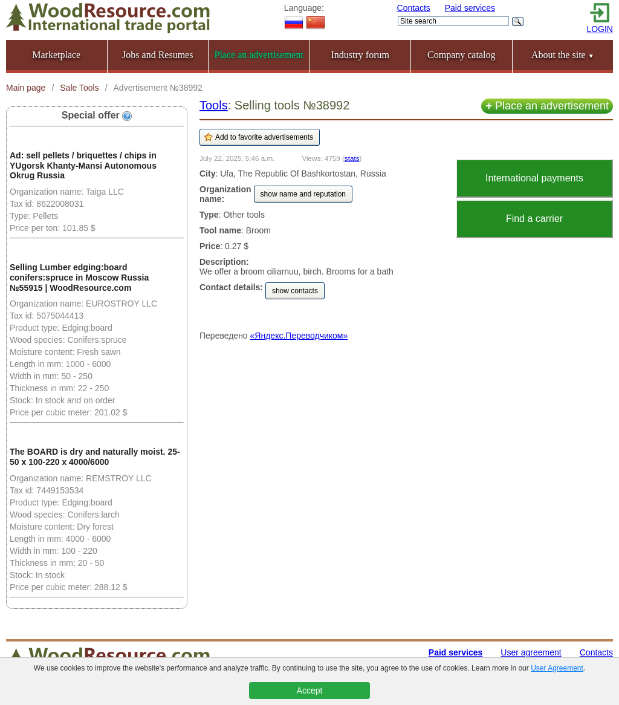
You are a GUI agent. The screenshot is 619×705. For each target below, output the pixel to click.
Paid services (470, 8)
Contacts (413, 8)
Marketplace (56, 55)
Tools (213, 105)
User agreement (531, 652)
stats (352, 158)
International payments (534, 178)
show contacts (295, 291)
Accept (310, 690)
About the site (562, 55)
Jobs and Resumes (157, 55)
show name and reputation (303, 194)
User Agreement (557, 668)
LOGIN (599, 29)
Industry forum (360, 55)
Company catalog (461, 55)
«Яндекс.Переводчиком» (299, 335)
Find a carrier (534, 218)
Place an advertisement (547, 106)
